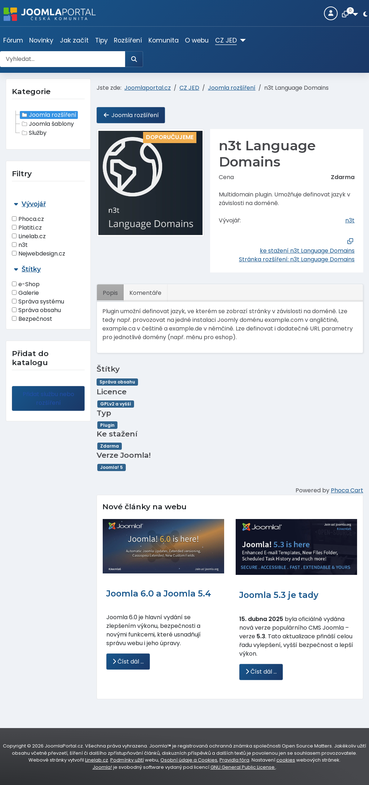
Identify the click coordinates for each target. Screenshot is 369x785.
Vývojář (34, 204)
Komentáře (145, 293)
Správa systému (38, 301)
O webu (197, 40)
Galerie (25, 293)
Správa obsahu (36, 310)
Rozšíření (128, 40)
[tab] (48, 229)
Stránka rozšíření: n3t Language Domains (297, 259)
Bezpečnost (32, 319)
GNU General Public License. (243, 767)
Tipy (101, 40)
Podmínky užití (127, 760)
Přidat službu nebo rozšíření (48, 398)
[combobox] (62, 59)
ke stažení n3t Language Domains (307, 251)
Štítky (31, 269)
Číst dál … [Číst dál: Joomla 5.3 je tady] (261, 672)
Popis (110, 293)
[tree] (48, 124)
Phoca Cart (347, 490)
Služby (33, 133)
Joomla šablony (47, 124)
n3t (20, 245)
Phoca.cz (28, 219)
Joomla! (102, 767)
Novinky (41, 40)
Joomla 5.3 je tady (279, 595)
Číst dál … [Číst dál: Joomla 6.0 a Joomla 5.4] (128, 661)
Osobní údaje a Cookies (188, 760)
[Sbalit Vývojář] (16, 204)
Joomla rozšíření (48, 115)
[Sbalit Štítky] (16, 269)
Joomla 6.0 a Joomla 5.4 (158, 593)
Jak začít (74, 40)
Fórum (13, 40)
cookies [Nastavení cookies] (285, 760)
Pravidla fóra (234, 760)
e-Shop (26, 284)
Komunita (163, 40)
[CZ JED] (241, 40)
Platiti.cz (27, 227)
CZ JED (226, 40)
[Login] (331, 13)
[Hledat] (134, 59)
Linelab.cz (29, 236)
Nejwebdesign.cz (38, 253)
